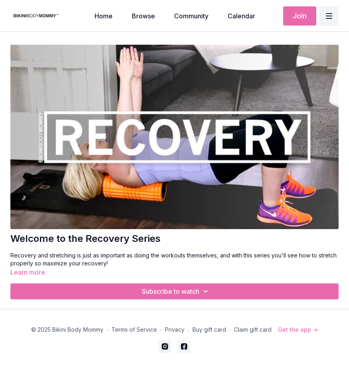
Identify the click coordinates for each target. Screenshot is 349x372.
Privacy (174, 329)
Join (300, 16)
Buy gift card (209, 329)
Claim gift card (253, 329)
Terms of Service (134, 329)
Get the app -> (298, 329)
